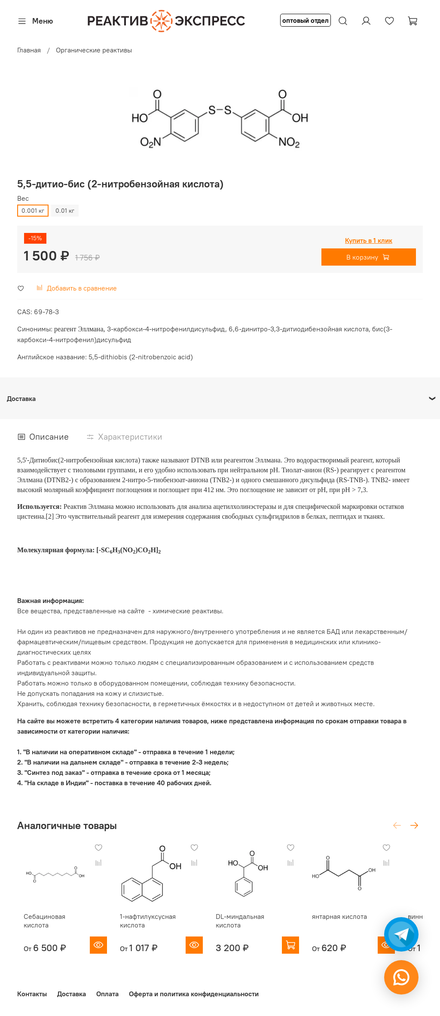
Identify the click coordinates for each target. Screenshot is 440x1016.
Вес (23, 198)
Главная (29, 50)
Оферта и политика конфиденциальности (194, 993)
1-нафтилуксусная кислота (150, 928)
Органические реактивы (94, 50)
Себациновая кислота (51, 924)
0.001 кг (32, 210)
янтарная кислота (358, 924)
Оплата (107, 993)
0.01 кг (64, 210)
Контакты (32, 993)
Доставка (71, 993)
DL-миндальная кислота (250, 928)
